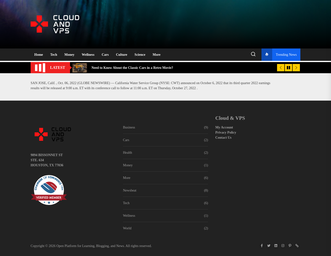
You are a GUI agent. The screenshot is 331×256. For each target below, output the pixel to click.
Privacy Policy (225, 132)
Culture (121, 54)
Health (127, 152)
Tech (53, 54)
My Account (224, 127)
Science (140, 54)
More (156, 54)
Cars (105, 54)
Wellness (88, 54)
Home (38, 54)
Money (69, 54)
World (127, 228)
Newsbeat (129, 190)
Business (129, 127)
